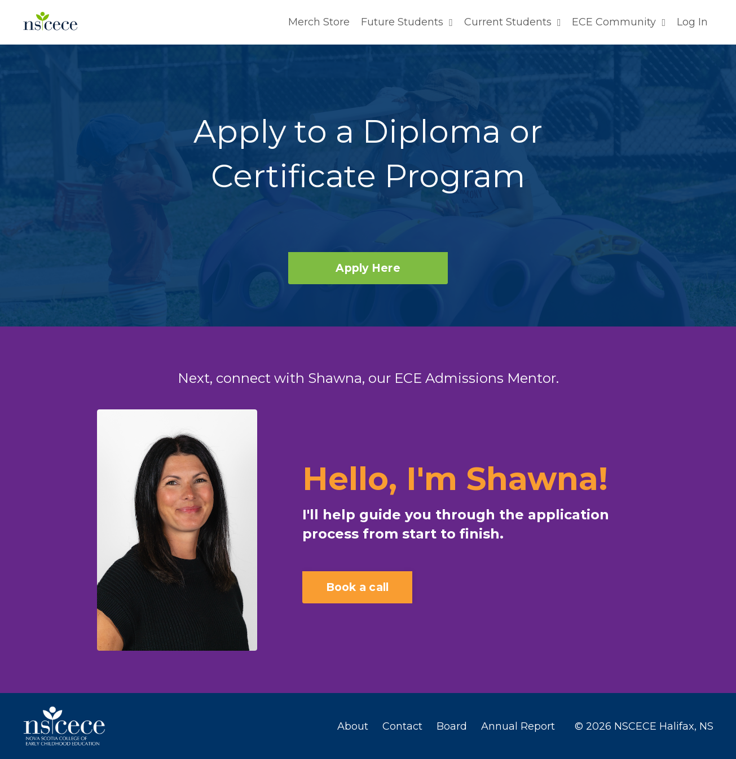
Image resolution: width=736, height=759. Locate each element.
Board (452, 726)
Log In (692, 22)
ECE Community (619, 22)
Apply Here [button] (368, 267)
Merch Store (319, 22)
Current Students (512, 22)
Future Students (407, 22)
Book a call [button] (357, 586)
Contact (402, 726)
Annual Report (518, 726)
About (352, 726)
